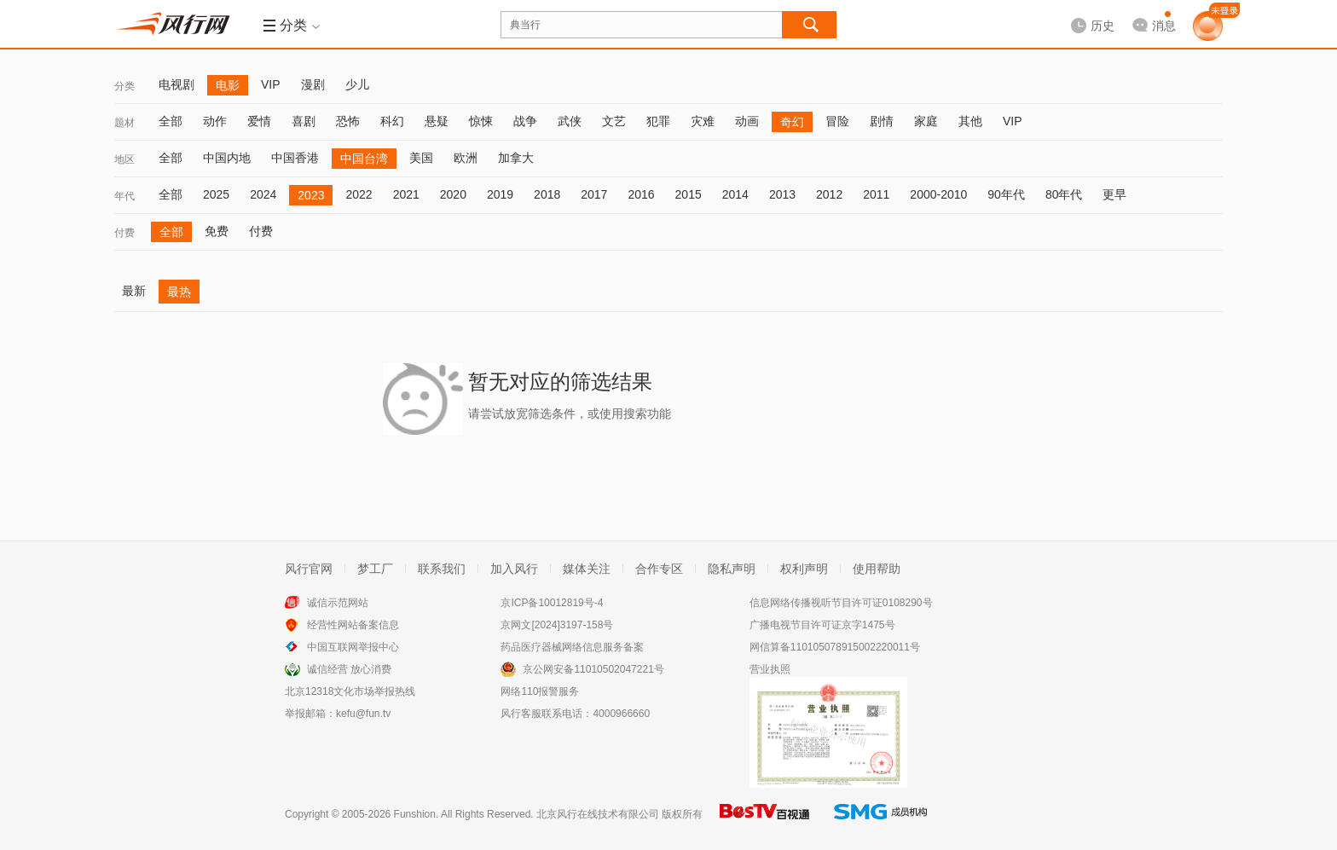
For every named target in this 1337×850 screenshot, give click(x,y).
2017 (594, 194)
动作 (215, 121)
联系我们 (442, 568)
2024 (263, 194)
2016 (641, 194)
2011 (876, 194)
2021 (406, 194)
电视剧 (176, 84)
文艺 (614, 121)
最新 (134, 291)
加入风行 (514, 568)
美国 (421, 158)
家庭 (926, 121)
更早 (1114, 194)
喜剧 (303, 121)
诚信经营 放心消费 (349, 669)
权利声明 (804, 568)
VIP (271, 84)
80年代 (1064, 194)
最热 (179, 291)
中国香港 (295, 158)
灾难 (703, 121)
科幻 (392, 121)
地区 (124, 159)
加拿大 (516, 158)
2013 (782, 194)
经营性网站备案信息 (353, 625)
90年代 (1006, 194)
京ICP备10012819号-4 (552, 603)
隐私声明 (731, 568)
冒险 (837, 121)
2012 (829, 194)
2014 (735, 194)
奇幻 (792, 122)
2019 (500, 194)
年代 (124, 196)
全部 (170, 121)
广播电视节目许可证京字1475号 (822, 625)
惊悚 (481, 121)
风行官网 (309, 568)
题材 (124, 123)
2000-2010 (938, 194)
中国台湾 (364, 158)
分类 (124, 86)
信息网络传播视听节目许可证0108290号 (841, 603)
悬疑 (437, 121)
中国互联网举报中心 (353, 647)
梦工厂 (375, 568)
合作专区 (659, 568)
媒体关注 (587, 568)
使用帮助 (876, 568)
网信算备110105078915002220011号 (835, 647)
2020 (453, 194)
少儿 (357, 84)
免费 (217, 231)
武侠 (570, 121)
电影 (228, 85)
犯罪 (658, 121)
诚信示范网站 (337, 603)
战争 (525, 121)
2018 (547, 194)
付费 (124, 233)
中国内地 (227, 158)
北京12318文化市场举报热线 (350, 691)
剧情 (882, 121)
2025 (216, 194)
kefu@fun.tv (363, 714)
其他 (970, 121)
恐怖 (348, 121)
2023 (311, 195)
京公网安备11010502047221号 (593, 669)
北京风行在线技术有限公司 (597, 814)
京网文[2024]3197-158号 (557, 625)
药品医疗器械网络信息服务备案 (572, 647)
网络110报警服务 (540, 691)
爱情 (259, 121)
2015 (688, 194)
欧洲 (466, 158)
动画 (747, 121)
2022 (358, 194)
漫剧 (313, 84)
